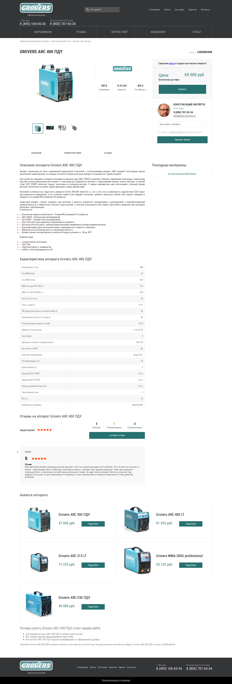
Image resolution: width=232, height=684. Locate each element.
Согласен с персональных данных (181, 132)
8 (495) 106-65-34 (33, 24)
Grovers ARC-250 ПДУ (74, 598)
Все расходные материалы (182, 174)
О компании (154, 9)
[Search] (102, 9)
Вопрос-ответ (120, 31)
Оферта (122, 667)
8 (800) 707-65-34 (63, 24)
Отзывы (81, 31)
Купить (182, 89)
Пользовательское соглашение (116, 680)
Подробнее (93, 523)
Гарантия (192, 9)
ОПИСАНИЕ (36, 153)
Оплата (167, 9)
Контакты (205, 9)
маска (172, 63)
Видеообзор (158, 31)
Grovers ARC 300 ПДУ (74, 514)
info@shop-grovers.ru (184, 115)
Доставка (179, 9)
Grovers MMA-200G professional (179, 556)
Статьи (196, 31)
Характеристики (72, 153)
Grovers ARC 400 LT (170, 514)
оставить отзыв (117, 435)
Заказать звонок (182, 139)
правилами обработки (177, 132)
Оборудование (43, 31)
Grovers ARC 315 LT (73, 556)
